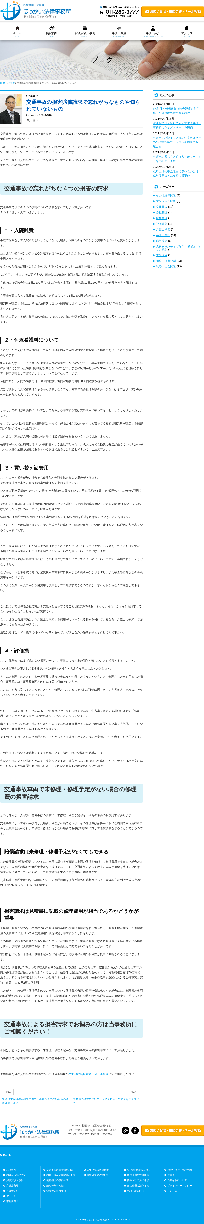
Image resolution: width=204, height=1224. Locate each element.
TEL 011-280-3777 (78, 1134)
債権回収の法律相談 (138, 1180)
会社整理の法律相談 (138, 1185)
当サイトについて (177, 1180)
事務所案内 (12, 1201)
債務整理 (161, 218)
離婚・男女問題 (166, 266)
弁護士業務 (163, 229)
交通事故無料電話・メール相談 (89, 1074)
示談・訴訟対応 (135, 1191)
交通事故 (161, 206)
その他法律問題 (166, 195)
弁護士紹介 (153, 33)
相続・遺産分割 (166, 260)
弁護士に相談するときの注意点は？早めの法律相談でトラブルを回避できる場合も (177, 142)
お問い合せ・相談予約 (179, 1170)
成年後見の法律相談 (98, 1170)
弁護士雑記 (163, 235)
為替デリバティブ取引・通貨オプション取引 (179, 248)
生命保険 (161, 255)
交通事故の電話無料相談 (59, 1170)
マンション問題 (166, 201)
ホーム (17, 33)
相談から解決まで (16, 1175)
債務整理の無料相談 (57, 1180)
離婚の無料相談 (55, 1185)
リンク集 (172, 1191)
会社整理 (161, 212)
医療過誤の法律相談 (98, 1175)
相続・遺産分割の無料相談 (61, 1175)
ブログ (171, 1175)
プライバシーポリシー (179, 1185)
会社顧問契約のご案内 (139, 1170)
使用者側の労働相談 (138, 1175)
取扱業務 (51, 33)
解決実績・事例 (85, 33)
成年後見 (161, 240)
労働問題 (161, 223)
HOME (7, 1154)
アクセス (187, 33)
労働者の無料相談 (56, 1191)
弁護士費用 (119, 33)
